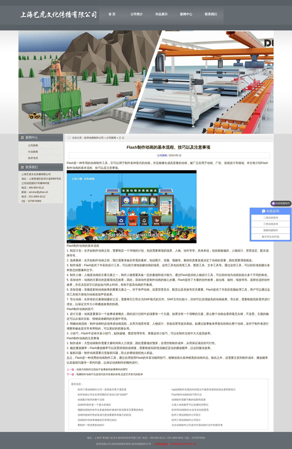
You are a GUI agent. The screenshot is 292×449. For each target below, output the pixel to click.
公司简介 (137, 14)
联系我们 (211, 14)
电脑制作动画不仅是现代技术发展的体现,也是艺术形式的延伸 (109, 374)
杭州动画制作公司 (94, 137)
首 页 (111, 14)
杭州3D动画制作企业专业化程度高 (190, 409)
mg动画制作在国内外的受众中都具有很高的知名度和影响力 (204, 389)
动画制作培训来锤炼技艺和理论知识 (97, 420)
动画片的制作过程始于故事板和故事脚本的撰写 (102, 369)
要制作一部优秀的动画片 (91, 425)
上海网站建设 (160, 444)
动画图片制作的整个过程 (91, 399)
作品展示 (161, 14)
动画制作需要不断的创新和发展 (189, 399)
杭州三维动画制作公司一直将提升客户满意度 (102, 389)
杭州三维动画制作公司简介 (186, 414)
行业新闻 (33, 151)
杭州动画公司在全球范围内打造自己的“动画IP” (103, 394)
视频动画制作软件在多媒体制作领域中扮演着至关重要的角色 (110, 409)
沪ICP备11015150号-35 (183, 444)
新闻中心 (186, 14)
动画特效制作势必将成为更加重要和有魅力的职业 (104, 414)
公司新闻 (33, 145)
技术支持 (33, 158)
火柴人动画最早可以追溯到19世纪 (190, 404)
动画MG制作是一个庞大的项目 (94, 404)
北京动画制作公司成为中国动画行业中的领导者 (197, 425)
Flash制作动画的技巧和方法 (187, 394)
